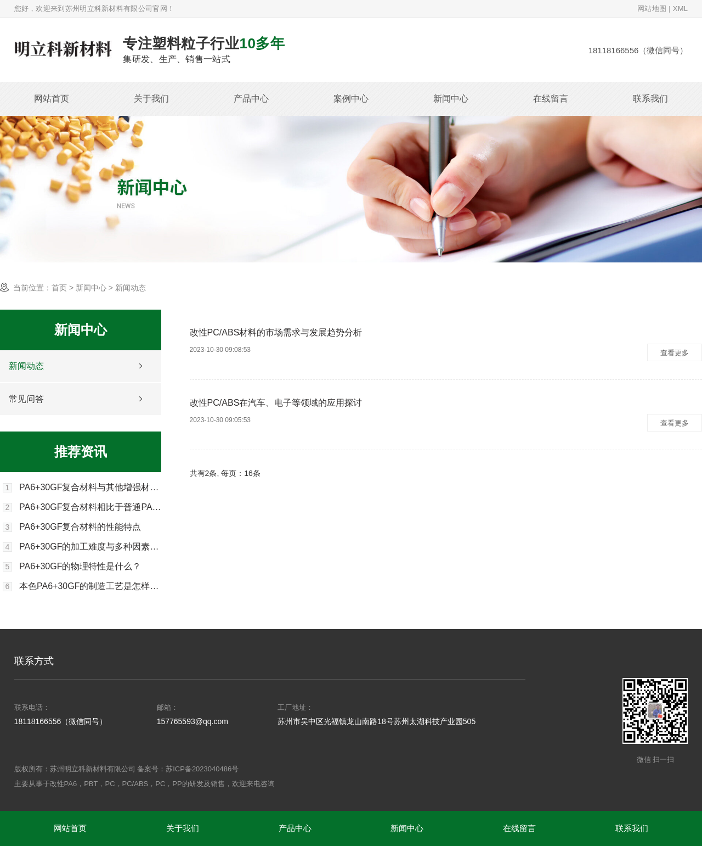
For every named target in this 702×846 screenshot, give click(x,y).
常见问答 (26, 399)
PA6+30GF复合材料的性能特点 (80, 527)
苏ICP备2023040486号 (202, 769)
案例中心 (351, 98)
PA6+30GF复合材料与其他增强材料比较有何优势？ (90, 487)
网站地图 (651, 8)
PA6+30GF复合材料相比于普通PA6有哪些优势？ (90, 507)
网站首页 (51, 98)
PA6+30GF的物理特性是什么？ (80, 566)
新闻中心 (450, 98)
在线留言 (550, 98)
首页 (59, 287)
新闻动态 (26, 366)
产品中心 (251, 98)
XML (680, 8)
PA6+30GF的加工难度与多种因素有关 (90, 546)
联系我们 (650, 98)
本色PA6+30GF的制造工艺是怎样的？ (90, 586)
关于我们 (151, 98)
